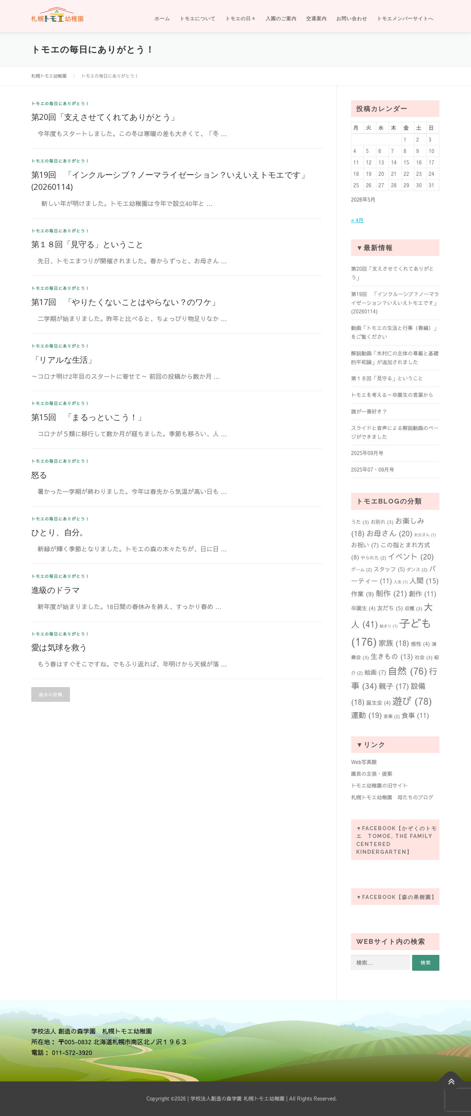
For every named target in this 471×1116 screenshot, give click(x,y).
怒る (39, 474)
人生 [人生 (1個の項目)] (401, 581)
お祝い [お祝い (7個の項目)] (365, 545)
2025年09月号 (367, 452)
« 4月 (357, 220)
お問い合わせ (351, 18)
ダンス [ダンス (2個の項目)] (417, 569)
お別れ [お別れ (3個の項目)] (382, 521)
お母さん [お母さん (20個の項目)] (389, 533)
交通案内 (316, 18)
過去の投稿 (51, 694)
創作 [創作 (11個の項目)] (422, 593)
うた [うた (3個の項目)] (360, 521)
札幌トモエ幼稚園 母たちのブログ (392, 797)
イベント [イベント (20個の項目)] (411, 556)
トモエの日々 (240, 18)
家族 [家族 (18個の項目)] (394, 643)
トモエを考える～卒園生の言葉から (392, 394)
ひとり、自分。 (59, 531)
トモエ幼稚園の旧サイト (379, 785)
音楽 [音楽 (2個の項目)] (391, 716)
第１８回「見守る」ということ (87, 243)
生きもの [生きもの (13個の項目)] (392, 656)
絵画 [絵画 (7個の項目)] (375, 672)
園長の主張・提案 (371, 773)
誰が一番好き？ (369, 411)
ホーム (162, 18)
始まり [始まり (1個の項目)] (389, 626)
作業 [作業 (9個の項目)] (362, 593)
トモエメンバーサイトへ (405, 18)
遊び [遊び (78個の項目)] (412, 700)
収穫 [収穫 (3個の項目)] (413, 608)
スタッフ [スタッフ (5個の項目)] (389, 569)
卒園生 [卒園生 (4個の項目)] (363, 608)
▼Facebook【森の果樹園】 (396, 897)
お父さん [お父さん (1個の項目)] (425, 534)
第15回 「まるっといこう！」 (88, 416)
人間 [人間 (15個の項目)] (424, 580)
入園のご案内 (281, 18)
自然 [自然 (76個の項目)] (408, 670)
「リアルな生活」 (63, 359)
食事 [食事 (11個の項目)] (415, 715)
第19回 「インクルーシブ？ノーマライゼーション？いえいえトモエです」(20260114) (395, 302)
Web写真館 (364, 761)
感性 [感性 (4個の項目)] (420, 643)
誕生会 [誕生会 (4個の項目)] (378, 702)
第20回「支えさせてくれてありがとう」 (105, 116)
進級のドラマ (55, 589)
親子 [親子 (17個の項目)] (394, 686)
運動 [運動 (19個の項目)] (366, 715)
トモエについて (198, 18)
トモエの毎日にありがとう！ (60, 103)
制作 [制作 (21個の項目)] (391, 593)
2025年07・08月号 (372, 469)
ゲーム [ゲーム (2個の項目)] (361, 569)
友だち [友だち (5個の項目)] (390, 608)
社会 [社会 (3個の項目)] (424, 657)
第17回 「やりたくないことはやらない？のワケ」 (125, 301)
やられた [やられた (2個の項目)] (373, 557)
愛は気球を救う (59, 647)
